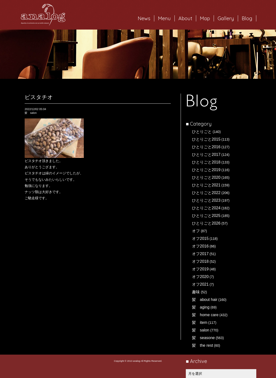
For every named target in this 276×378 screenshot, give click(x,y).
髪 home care (205, 315)
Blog (247, 18)
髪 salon (200, 330)
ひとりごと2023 (206, 200)
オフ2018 (200, 261)
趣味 (196, 292)
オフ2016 (200, 246)
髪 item (199, 322)
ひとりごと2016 (206, 147)
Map (205, 18)
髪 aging (200, 307)
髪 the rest (202, 345)
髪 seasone (203, 338)
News (144, 18)
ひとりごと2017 (206, 154)
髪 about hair (204, 299)
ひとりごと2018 (206, 162)
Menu (164, 18)
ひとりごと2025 (206, 216)
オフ (196, 231)
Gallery (226, 18)
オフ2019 (200, 269)
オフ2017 (200, 254)
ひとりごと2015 (206, 139)
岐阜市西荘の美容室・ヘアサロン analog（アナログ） (43, 14)
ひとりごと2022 (206, 193)
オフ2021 (200, 284)
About (185, 18)
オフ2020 (200, 277)
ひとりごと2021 (206, 185)
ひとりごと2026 (206, 223)
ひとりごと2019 (206, 170)
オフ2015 (200, 238)
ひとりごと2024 (206, 208)
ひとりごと (202, 132)
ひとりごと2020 (206, 177)
